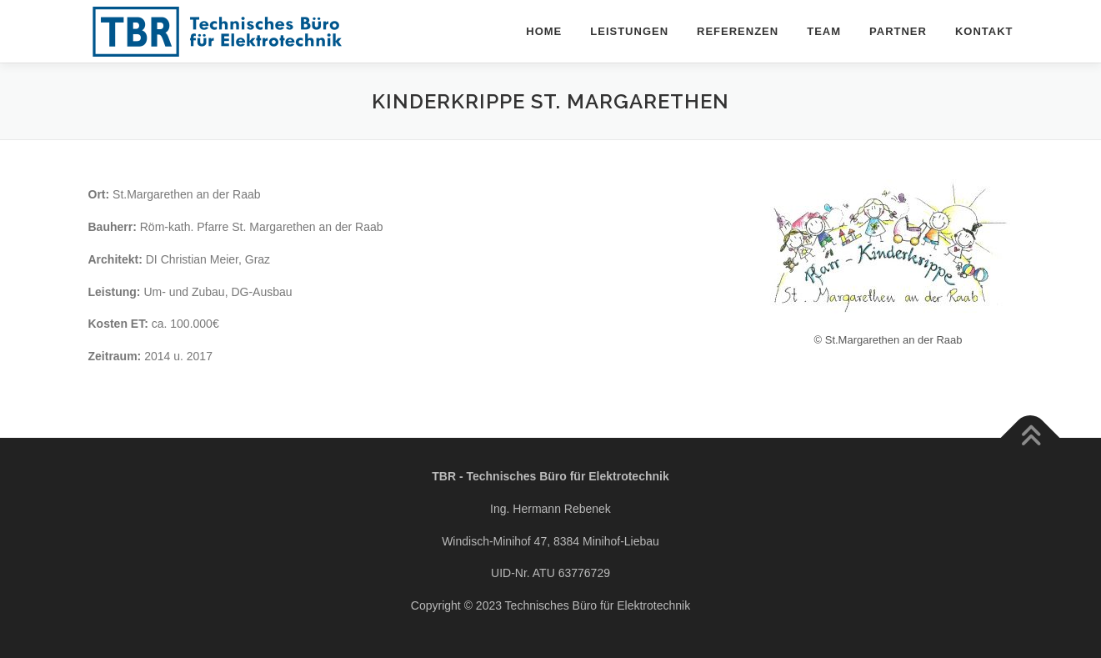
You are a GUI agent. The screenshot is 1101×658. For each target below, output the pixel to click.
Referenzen (737, 31)
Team (824, 31)
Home (544, 31)
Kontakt (984, 31)
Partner (898, 31)
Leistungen (629, 31)
